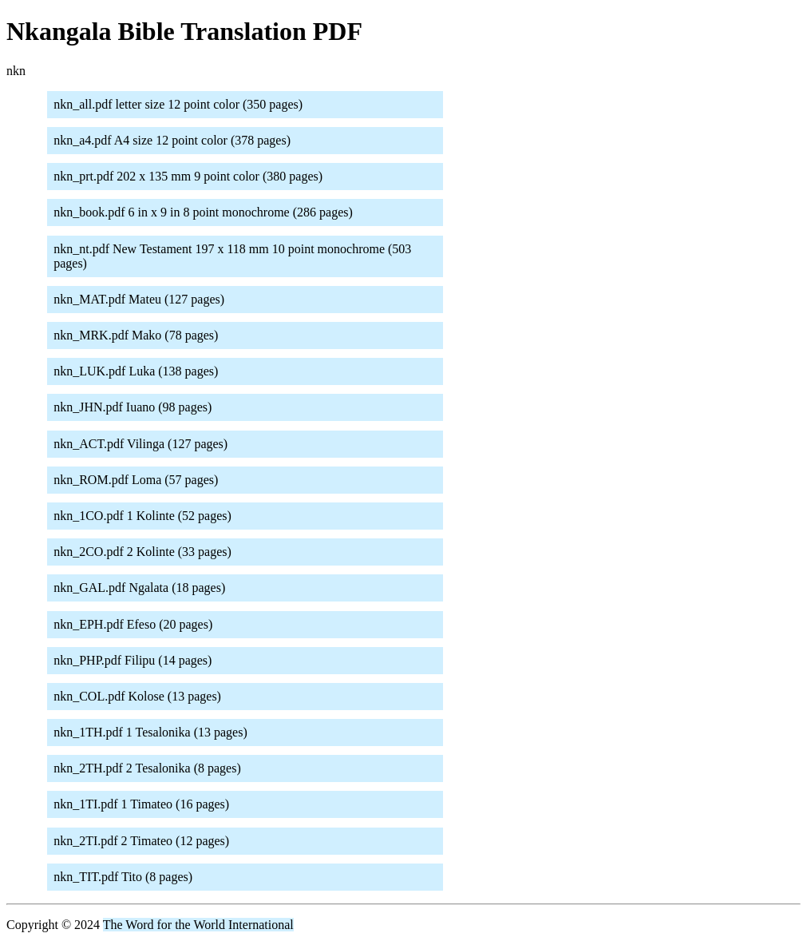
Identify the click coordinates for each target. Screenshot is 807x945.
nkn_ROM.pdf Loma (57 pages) (135, 479)
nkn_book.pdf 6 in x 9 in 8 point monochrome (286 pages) (203, 212)
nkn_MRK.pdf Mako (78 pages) (135, 335)
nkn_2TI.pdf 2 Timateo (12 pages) (141, 841)
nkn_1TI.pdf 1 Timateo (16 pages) (141, 804)
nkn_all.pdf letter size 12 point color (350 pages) (178, 104)
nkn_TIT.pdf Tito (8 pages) (122, 876)
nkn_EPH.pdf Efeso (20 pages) (132, 624)
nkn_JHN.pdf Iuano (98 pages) (132, 407)
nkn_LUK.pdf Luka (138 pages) (135, 371)
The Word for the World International (198, 924)
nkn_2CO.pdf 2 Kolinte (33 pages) (142, 551)
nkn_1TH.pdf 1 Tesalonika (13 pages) (150, 732)
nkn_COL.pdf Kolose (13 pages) (137, 696)
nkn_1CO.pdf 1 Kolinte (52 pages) (142, 515)
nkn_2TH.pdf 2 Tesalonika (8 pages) (147, 768)
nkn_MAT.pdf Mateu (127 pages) (138, 299)
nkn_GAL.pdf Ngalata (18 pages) (139, 587)
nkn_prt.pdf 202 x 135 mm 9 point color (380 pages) (187, 176)
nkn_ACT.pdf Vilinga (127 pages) (140, 444)
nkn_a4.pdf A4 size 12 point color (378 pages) (172, 140)
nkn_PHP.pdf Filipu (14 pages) (132, 660)
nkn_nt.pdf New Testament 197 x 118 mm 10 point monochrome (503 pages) (232, 256)
